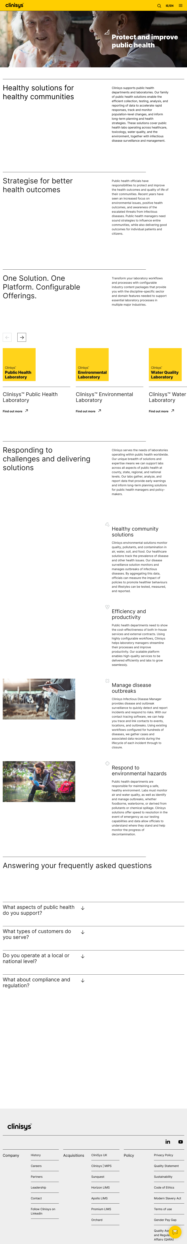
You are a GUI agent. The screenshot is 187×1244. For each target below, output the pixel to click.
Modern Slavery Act (167, 1198)
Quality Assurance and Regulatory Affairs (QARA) (166, 1235)
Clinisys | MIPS (101, 1166)
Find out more (12, 411)
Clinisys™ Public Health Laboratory (30, 397)
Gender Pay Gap (165, 1220)
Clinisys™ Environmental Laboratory (104, 397)
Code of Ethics (164, 1187)
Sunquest (97, 1176)
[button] (160, 5)
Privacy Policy (163, 1155)
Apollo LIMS (99, 1198)
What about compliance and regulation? (36, 982)
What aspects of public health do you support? (39, 910)
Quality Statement (166, 1166)
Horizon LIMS (100, 1187)
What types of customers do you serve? (37, 934)
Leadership (38, 1187)
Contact (36, 1198)
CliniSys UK (99, 1155)
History (36, 1155)
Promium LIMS (101, 1209)
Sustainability (163, 1176)
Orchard (96, 1220)
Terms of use (163, 1209)
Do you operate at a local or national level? (36, 958)
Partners (37, 1176)
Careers (36, 1166)
